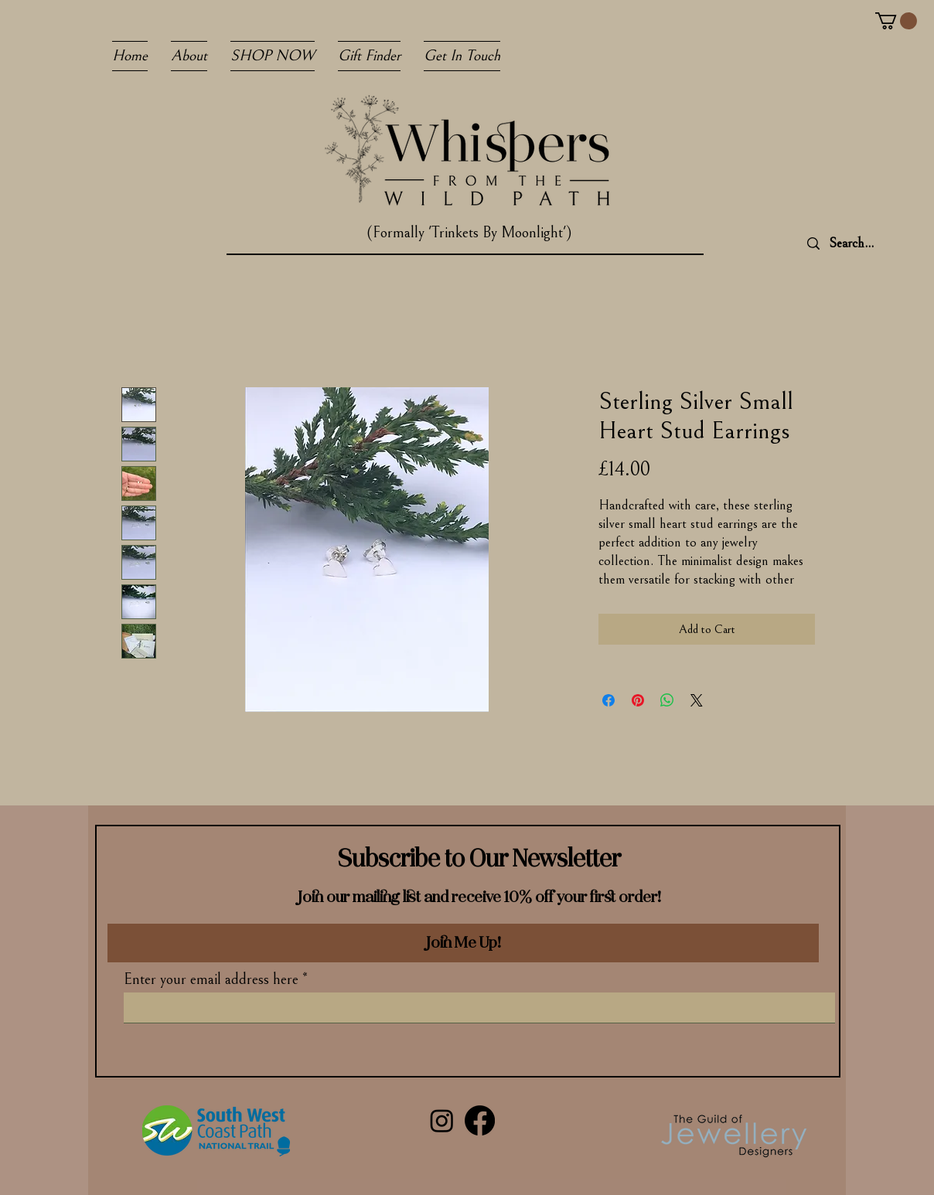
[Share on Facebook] (608, 700)
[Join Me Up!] (463, 943)
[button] (896, 20)
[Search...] (875, 243)
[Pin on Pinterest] (638, 700)
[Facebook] (480, 1120)
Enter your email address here (211, 980)
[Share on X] (696, 700)
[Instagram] (442, 1120)
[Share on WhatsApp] (667, 700)
